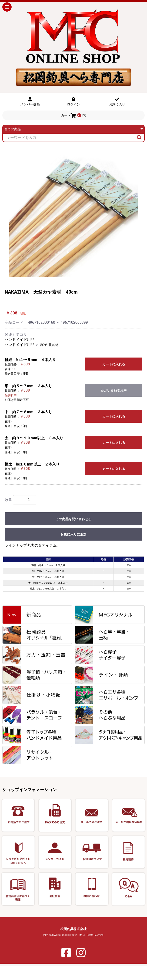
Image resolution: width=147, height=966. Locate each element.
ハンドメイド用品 (19, 339)
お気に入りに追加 (73, 534)
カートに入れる (113, 364)
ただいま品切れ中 (114, 390)
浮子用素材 (49, 344)
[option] (73, 213)
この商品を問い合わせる (73, 519)
